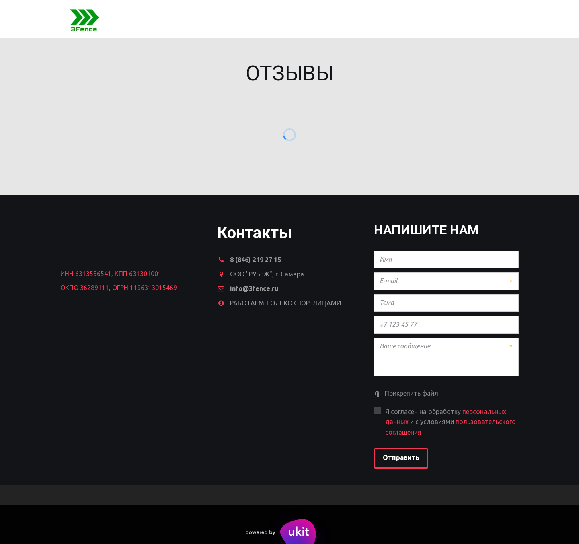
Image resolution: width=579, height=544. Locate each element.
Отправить (401, 457)
